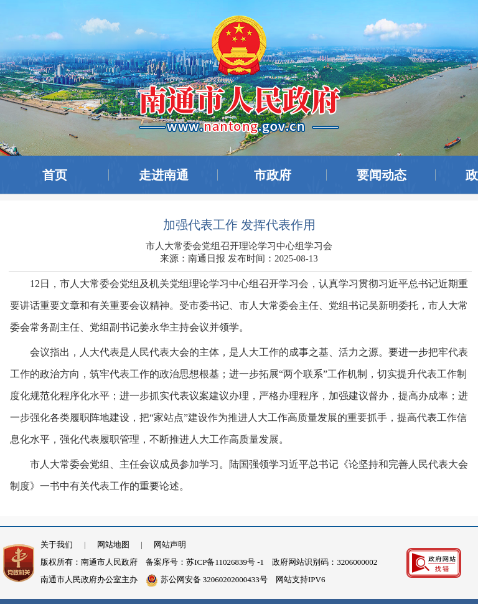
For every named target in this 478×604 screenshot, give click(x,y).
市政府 (272, 175)
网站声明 (170, 544)
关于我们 (56, 544)
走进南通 (164, 175)
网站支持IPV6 (300, 579)
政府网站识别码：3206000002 (324, 562)
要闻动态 (381, 175)
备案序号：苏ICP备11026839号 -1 (205, 562)
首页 (54, 175)
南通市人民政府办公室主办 (89, 579)
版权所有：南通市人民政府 (89, 562)
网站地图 (113, 544)
